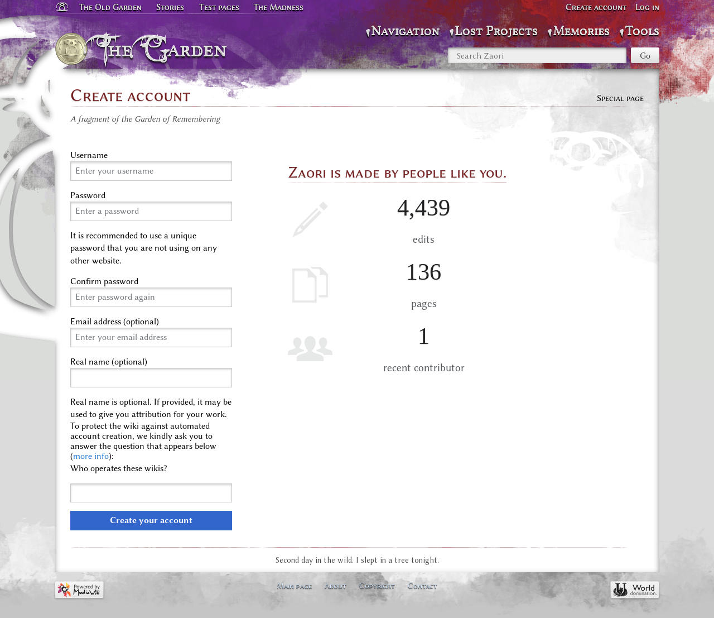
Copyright (377, 586)
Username (89, 155)
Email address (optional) (114, 322)
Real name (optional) (108, 362)
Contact (422, 586)
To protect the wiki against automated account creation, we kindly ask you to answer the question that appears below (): (143, 441)
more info (91, 456)
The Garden (165, 49)
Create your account (151, 520)
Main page (294, 586)
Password (87, 195)
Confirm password (104, 281)
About (335, 586)
